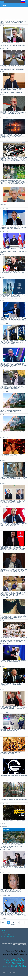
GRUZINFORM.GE (6, 934)
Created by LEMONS (14, 968)
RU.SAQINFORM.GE (7, 932)
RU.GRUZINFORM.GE (7, 936)
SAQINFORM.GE (6, 931)
